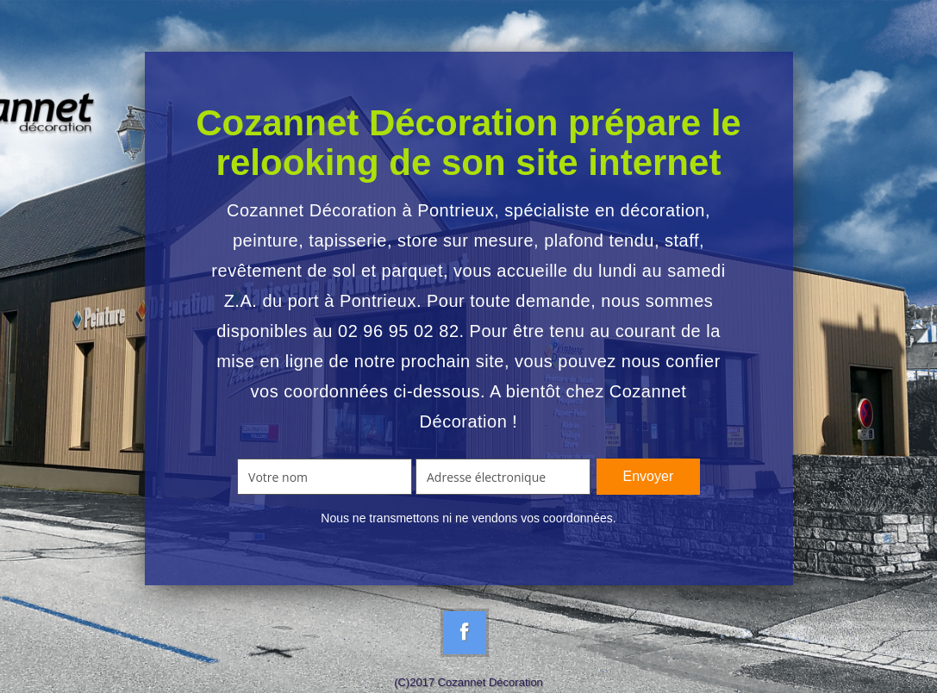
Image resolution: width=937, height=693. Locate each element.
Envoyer (648, 476)
